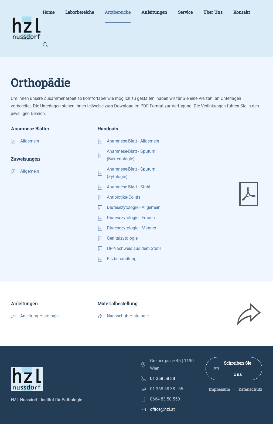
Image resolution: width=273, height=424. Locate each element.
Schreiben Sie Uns (232, 368)
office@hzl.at (162, 409)
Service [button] (185, 12)
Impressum (219, 389)
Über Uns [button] (213, 12)
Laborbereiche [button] (79, 12)
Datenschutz (250, 389)
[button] (45, 44)
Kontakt (241, 12)
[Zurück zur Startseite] (27, 28)
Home (48, 12)
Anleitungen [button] (154, 12)
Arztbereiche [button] (118, 12)
